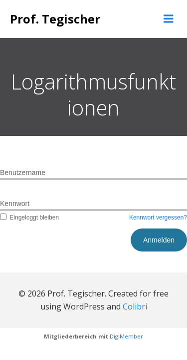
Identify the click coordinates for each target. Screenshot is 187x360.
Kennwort (14, 204)
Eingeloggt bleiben (29, 217)
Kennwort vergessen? (158, 217)
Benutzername (22, 172)
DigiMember (126, 336)
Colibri (135, 306)
